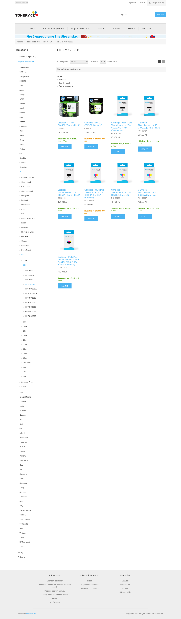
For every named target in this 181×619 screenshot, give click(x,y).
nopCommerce (31, 614)
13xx (25, 322)
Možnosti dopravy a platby (54, 591)
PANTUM (23, 442)
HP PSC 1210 (30, 284)
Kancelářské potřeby (53, 28)
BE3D (21, 99)
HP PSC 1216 (30, 307)
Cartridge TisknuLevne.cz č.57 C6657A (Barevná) (147, 192)
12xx (57, 42)
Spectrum (23, 497)
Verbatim (22, 533)
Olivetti (22, 433)
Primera (22, 456)
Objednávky (125, 585)
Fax (22, 214)
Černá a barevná (66, 86)
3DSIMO (22, 81)
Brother (22, 104)
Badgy (22, 95)
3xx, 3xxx (27, 363)
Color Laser (25, 187)
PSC (51, 42)
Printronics (23, 460)
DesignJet (25, 196)
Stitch (23, 387)
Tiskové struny (25, 510)
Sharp (21, 488)
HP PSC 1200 (30, 271)
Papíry (101, 28)
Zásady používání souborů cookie (54, 595)
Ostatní (24, 241)
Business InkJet (27, 177)
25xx (25, 358)
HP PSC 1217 (30, 312)
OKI (20, 429)
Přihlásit (142, 3)
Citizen (22, 122)
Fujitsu (22, 149)
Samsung (23, 474)
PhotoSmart (26, 250)
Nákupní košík (125, 592)
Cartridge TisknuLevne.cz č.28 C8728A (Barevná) (121, 192)
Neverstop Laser (27, 232)
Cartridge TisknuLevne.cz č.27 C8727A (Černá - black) (149, 125)
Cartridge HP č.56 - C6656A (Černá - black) (69, 124)
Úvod (32, 28)
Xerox (21, 537)
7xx (24, 372)
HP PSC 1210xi (31, 293)
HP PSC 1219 (30, 316)
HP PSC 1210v (31, 289)
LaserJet (24, 227)
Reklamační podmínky (90, 588)
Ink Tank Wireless (28, 218)
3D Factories (24, 67)
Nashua (22, 415)
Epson (22, 144)
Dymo (21, 140)
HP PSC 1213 (30, 298)
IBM (21, 392)
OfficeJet (24, 236)
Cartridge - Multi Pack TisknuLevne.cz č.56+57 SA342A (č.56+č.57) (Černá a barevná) (69, 261)
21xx (25, 340)
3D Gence (23, 72)
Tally (21, 506)
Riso (21, 469)
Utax (21, 528)
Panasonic (23, 438)
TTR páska (23, 524)
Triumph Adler (24, 519)
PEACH (22, 447)
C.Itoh (21, 108)
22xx (25, 345)
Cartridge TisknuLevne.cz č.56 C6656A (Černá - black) (69, 192)
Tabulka (159, 62)
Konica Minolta (25, 397)
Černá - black (64, 83)
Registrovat (132, 3)
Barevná (62, 79)
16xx (25, 335)
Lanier (21, 406)
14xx (25, 326)
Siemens (22, 492)
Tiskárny (116, 28)
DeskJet (24, 200)
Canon (22, 113)
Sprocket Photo (27, 382)
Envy (23, 209)
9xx (24, 376)
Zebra (21, 547)
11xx (25, 260)
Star (21, 501)
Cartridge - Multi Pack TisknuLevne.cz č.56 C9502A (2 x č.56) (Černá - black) (121, 127)
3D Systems (24, 76)
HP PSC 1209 (30, 280)
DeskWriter (25, 205)
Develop (22, 135)
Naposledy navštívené (90, 585)
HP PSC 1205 (30, 275)
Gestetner (23, 167)
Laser (23, 223)
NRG (21, 420)
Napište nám (55, 602)
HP (44, 42)
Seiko (21, 479)
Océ (21, 424)
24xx (25, 354)
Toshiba (22, 515)
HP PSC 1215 (30, 302)
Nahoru (20, 42)
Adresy (125, 588)
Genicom (23, 163)
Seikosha (23, 483)
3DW (21, 86)
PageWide (25, 246)
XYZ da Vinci (24, 542)
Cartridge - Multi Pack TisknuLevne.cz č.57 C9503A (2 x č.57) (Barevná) (94, 194)
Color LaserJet (27, 191)
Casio (21, 117)
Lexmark (22, 411)
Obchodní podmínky (54, 581)
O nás (54, 598)
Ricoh (21, 465)
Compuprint (24, 126)
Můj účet (146, 28)
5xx (24, 367)
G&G (21, 154)
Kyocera (22, 401)
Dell (20, 131)
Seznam (163, 62)
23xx (25, 349)
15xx (25, 331)
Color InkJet (26, 182)
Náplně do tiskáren (80, 28)
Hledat (131, 28)
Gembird (22, 158)
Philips (22, 451)
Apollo (21, 90)
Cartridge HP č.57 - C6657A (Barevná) (93, 124)
